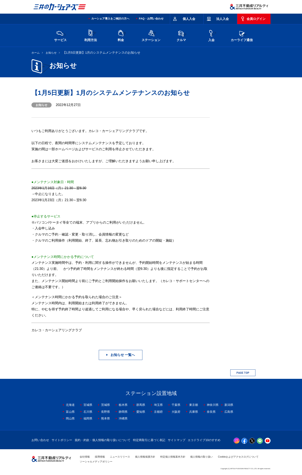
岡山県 (70, 418)
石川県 (87, 411)
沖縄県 (123, 418)
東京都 (193, 404)
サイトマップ (176, 440)
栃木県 (123, 404)
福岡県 (87, 418)
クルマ (181, 35)
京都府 (158, 411)
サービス (60, 35)
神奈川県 (213, 404)
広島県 (228, 411)
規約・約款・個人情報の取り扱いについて (102, 440)
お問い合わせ (40, 440)
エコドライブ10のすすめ (204, 440)
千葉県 (176, 404)
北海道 (70, 404)
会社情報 (85, 456)
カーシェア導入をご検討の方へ (110, 18)
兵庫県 (193, 411)
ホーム (35, 52)
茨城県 (105, 404)
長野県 (105, 411)
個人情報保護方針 (145, 456)
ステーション (151, 35)
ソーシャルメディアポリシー (96, 461)
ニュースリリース (120, 456)
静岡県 (123, 411)
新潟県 (228, 404)
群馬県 (140, 404)
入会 (211, 35)
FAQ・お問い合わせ (151, 18)
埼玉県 (158, 404)
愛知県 (140, 411)
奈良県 (211, 411)
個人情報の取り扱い (201, 456)
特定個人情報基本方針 (172, 456)
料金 (121, 35)
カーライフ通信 (242, 35)
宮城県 (87, 404)
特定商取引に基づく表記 (149, 440)
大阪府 (176, 411)
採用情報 (100, 456)
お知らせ (51, 52)
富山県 (70, 411)
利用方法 (90, 35)
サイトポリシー (62, 440)
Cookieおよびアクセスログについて (238, 456)
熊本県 (105, 418)
